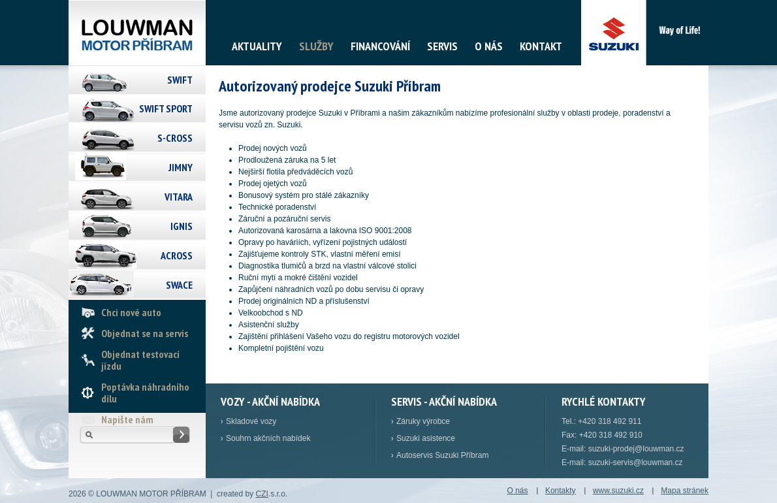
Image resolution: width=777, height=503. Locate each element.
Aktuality (257, 46)
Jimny (180, 167)
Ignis (181, 226)
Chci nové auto (131, 312)
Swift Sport (166, 108)
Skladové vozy (251, 421)
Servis (442, 46)
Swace (179, 284)
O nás (489, 46)
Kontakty (560, 490)
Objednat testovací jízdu (140, 360)
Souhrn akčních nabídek (268, 438)
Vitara (179, 196)
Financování (380, 46)
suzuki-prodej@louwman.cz (636, 448)
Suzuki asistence (425, 438)
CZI (261, 493)
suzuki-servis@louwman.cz (635, 462)
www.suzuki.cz (618, 490)
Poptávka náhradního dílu (145, 392)
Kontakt (541, 46)
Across (177, 255)
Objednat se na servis (144, 333)
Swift (180, 79)
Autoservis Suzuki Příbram (442, 455)
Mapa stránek (684, 490)
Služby (316, 46)
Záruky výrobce (423, 421)
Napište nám (127, 419)
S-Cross (175, 137)
